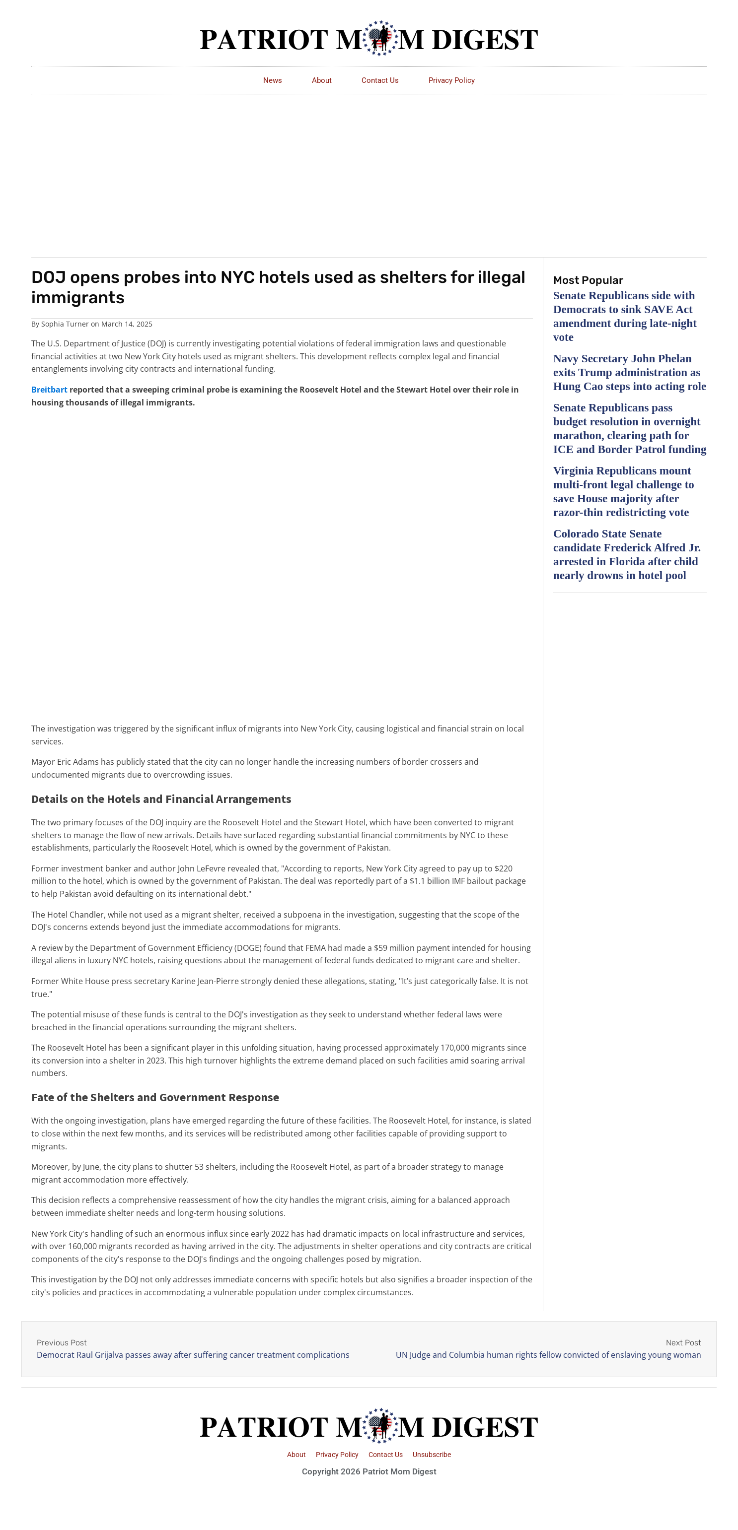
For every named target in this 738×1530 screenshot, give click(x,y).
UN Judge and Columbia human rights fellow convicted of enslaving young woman (548, 1354)
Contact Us (380, 80)
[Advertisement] (369, 168)
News (272, 80)
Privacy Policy (452, 80)
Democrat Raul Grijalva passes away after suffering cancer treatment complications (193, 1354)
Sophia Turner (65, 324)
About (322, 80)
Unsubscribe (432, 1455)
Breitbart (49, 389)
